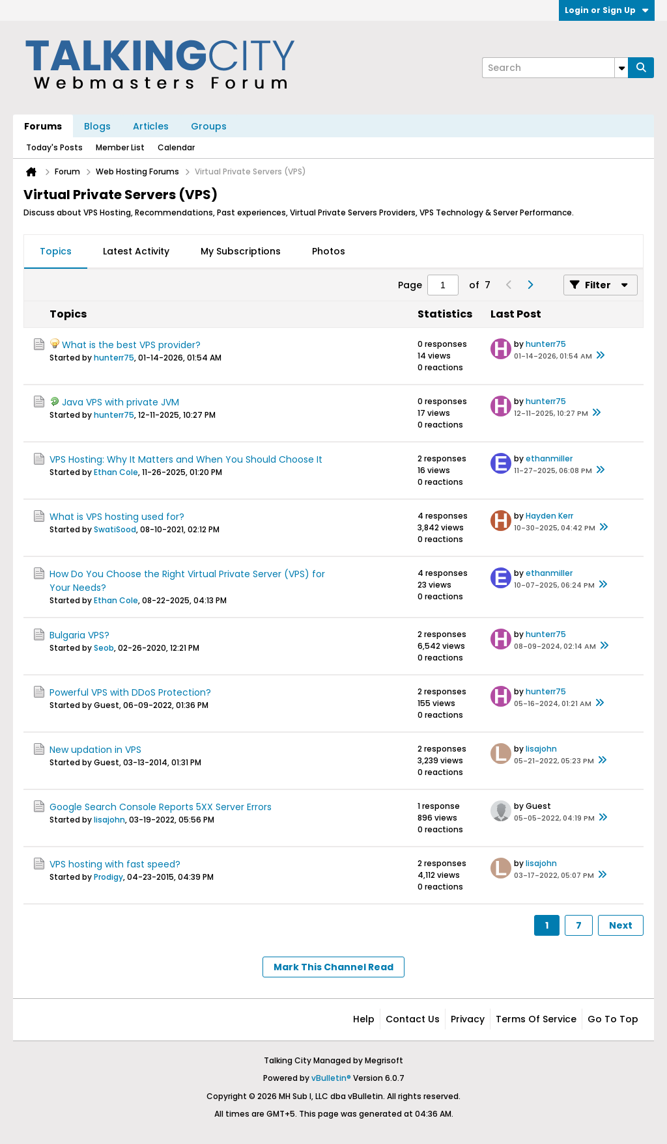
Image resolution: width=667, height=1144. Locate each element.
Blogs (97, 126)
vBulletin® (331, 1077)
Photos (328, 251)
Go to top (613, 1019)
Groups (209, 126)
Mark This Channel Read (333, 967)
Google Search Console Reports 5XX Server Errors (161, 806)
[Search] (555, 67)
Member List (120, 147)
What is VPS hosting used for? (117, 516)
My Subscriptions (241, 251)
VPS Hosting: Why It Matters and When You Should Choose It (186, 459)
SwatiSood (115, 529)
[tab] (55, 252)
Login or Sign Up (607, 10)
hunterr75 (114, 357)
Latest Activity (136, 251)
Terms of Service (536, 1019)
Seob (104, 647)
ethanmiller (549, 458)
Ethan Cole (116, 472)
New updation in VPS (95, 749)
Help (364, 1019)
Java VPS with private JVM (120, 402)
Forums (43, 126)
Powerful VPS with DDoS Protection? (130, 692)
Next (620, 925)
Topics (56, 251)
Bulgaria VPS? (79, 635)
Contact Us (413, 1019)
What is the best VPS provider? (131, 344)
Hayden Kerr (549, 515)
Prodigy (108, 876)
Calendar (176, 147)
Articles (151, 126)
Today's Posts (54, 147)
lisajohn (541, 748)
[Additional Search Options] (621, 67)
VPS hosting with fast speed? (115, 864)
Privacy (468, 1019)
